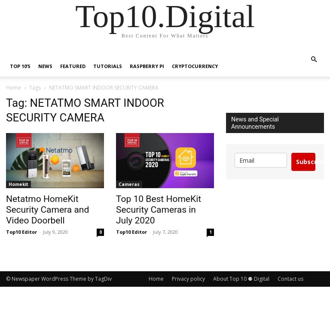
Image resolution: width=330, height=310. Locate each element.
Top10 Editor (21, 232)
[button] (313, 60)
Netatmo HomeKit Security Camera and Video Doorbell (47, 210)
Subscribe (305, 162)
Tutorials (107, 66)
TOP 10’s (20, 66)
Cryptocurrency (195, 66)
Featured (73, 66)
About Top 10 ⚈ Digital (241, 278)
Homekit (18, 184)
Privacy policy (188, 278)
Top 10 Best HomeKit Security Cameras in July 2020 (158, 210)
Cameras (129, 184)
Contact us (290, 278)
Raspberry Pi (147, 66)
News (45, 66)
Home (13, 87)
